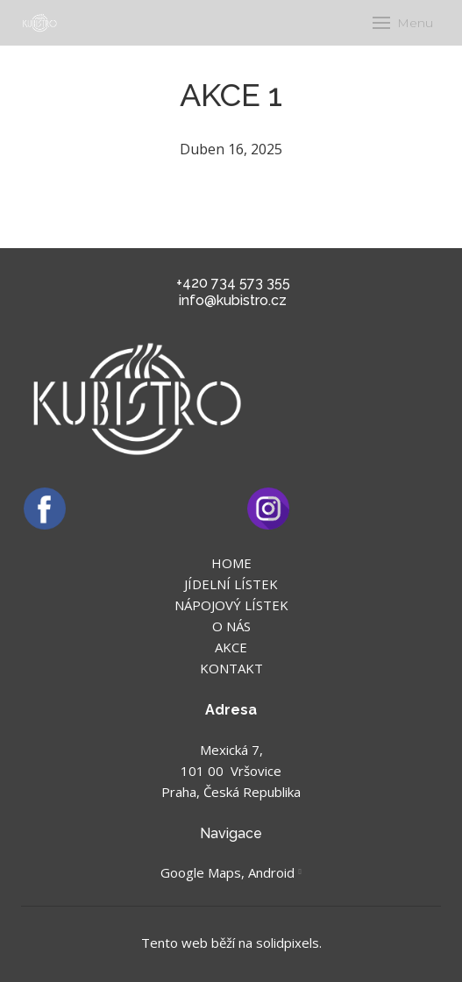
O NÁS (231, 626)
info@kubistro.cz (233, 300)
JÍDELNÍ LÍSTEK (231, 584)
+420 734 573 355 (233, 282)
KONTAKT (231, 668)
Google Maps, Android (227, 872)
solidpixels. (289, 942)
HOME (231, 563)
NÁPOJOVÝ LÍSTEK (231, 605)
